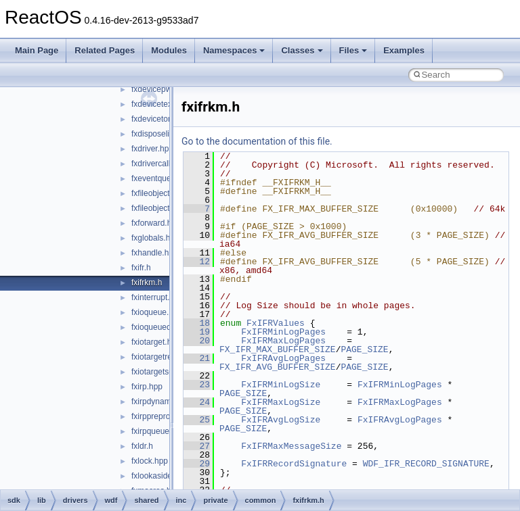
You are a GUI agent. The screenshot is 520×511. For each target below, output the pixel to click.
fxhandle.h (150, 253)
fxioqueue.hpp (156, 312)
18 (196, 323)
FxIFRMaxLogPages (283, 341)
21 (196, 358)
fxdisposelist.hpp (161, 134)
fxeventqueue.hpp (163, 178)
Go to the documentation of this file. (256, 141)
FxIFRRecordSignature (294, 464)
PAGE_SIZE (364, 349)
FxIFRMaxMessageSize (291, 446)
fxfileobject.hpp (158, 193)
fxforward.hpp (156, 223)
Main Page (36, 50)
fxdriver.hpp (152, 148)
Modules (169, 50)
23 (196, 385)
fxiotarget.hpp (156, 342)
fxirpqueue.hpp (158, 431)
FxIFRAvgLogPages (283, 358)
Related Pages (104, 50)
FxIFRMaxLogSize (280, 402)
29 (196, 464)
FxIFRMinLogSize (280, 385)
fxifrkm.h (146, 282)
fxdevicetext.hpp (160, 104)
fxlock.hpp (149, 461)
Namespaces (234, 50)
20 (196, 341)
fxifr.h (141, 267)
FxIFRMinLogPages (283, 332)
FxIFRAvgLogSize (280, 420)
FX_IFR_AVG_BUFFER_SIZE (277, 367)
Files (353, 50)
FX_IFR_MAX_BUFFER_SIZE (277, 349)
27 (196, 446)
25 (196, 420)
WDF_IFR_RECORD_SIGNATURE (426, 464)
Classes (301, 50)
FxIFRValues (275, 323)
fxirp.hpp (146, 386)
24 (196, 402)
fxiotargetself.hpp (162, 371)
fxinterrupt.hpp (157, 297)
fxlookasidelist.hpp (164, 476)
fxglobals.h (150, 238)
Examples (404, 50)
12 (196, 262)
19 (196, 332)
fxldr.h (142, 446)
